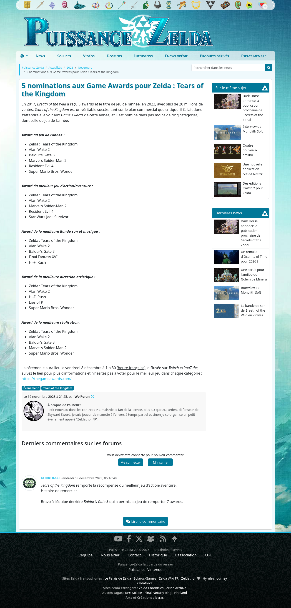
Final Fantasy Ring (158, 592)
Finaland (180, 592)
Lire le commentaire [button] (145, 521)
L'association (186, 555)
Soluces (64, 55)
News (40, 55)
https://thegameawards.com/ (47, 378)
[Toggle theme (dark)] (24, 55)
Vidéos (89, 55)
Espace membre (253, 55)
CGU (208, 555)
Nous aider (110, 555)
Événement (31, 388)
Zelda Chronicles (151, 588)
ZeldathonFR (190, 578)
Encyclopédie (176, 55)
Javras (159, 597)
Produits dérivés (214, 55)
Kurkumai (50, 477)
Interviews (143, 55)
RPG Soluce (133, 592)
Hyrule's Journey (215, 578)
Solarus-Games (145, 578)
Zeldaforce (144, 583)
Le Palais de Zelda (118, 578)
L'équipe (86, 555)
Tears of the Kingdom (57, 388)
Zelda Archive (176, 588)
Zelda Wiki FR (169, 578)
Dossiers (114, 55)
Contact (134, 555)
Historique (158, 555)
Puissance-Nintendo (145, 569)
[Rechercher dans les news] (228, 67)
